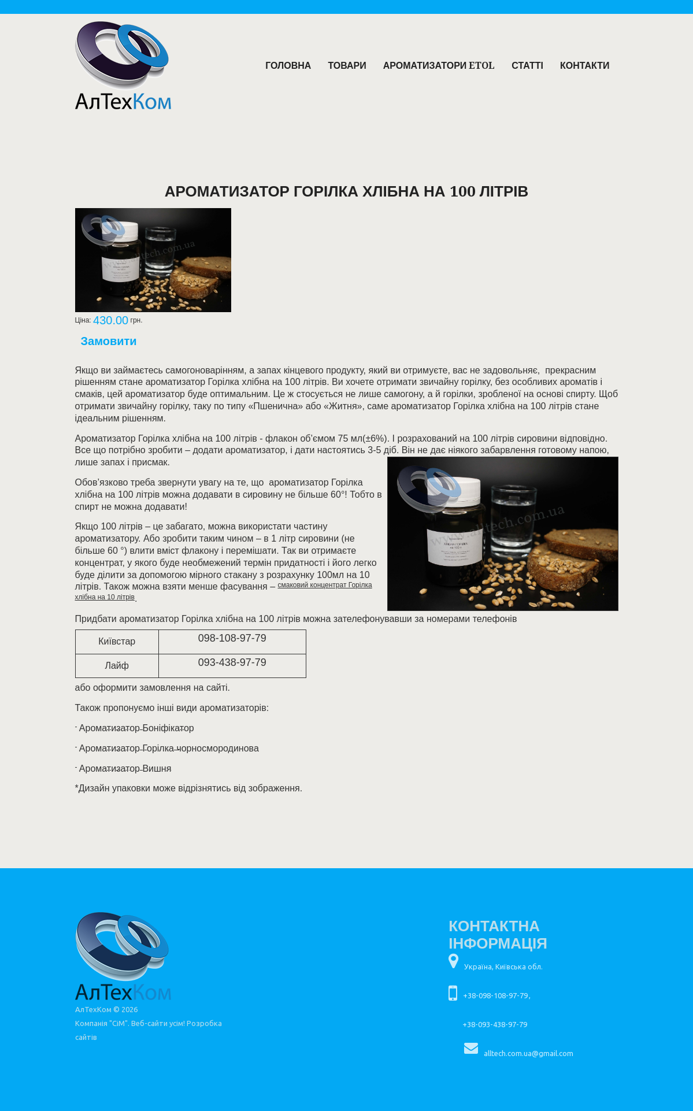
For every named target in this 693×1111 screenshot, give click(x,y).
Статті (527, 65)
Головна (288, 65)
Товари (347, 65)
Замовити (109, 341)
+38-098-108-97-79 (495, 995)
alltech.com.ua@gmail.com (528, 1053)
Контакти (585, 65)
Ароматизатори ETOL (439, 65)
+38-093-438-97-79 (494, 1024)
